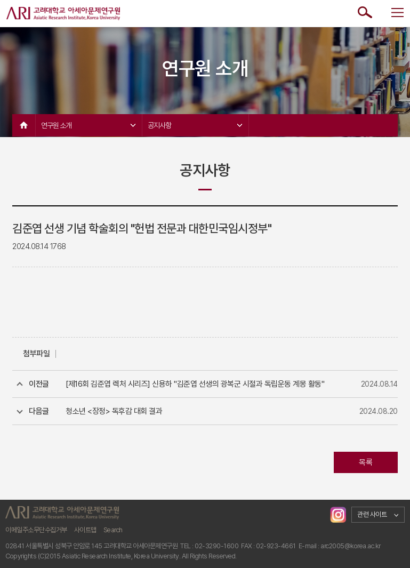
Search (113, 530)
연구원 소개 (88, 125)
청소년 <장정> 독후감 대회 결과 (114, 411)
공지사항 (195, 125)
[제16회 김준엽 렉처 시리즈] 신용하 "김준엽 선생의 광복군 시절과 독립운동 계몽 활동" (195, 384)
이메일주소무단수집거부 (36, 530)
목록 (365, 462)
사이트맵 (85, 530)
